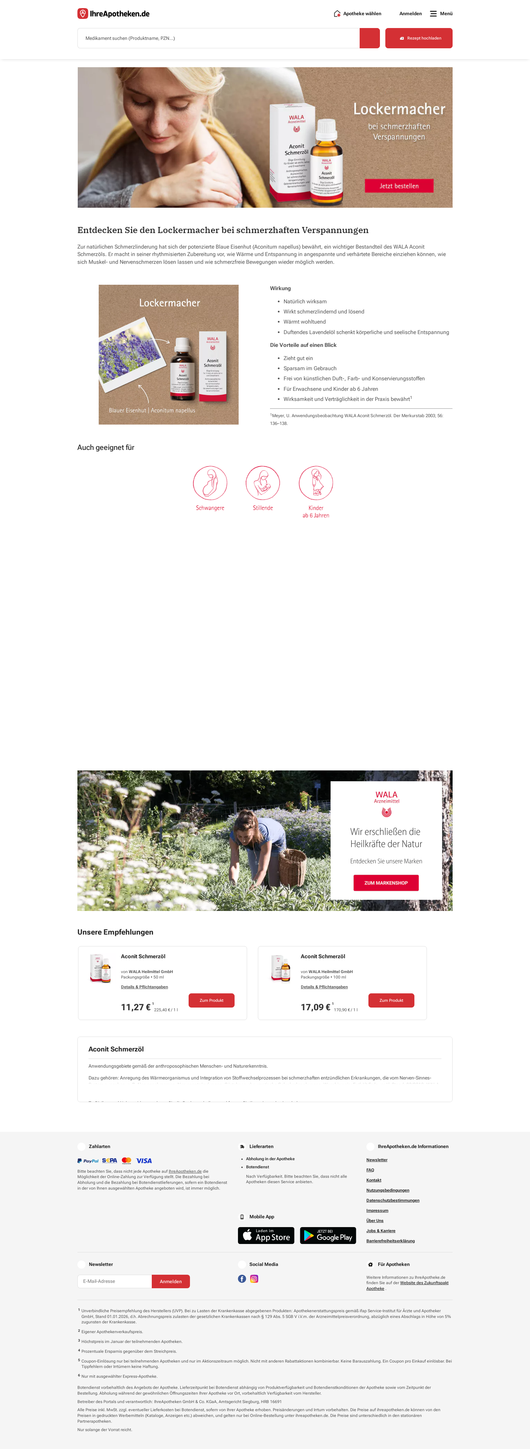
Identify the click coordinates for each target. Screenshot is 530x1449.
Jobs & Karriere (380, 1230)
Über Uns (375, 1220)
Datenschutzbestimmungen (392, 1200)
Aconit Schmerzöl (143, 956)
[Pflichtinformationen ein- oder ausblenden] (266, 1092)
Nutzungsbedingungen (387, 1190)
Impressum (377, 1210)
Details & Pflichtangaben (144, 987)
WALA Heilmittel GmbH (151, 971)
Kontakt (373, 1180)
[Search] (370, 38)
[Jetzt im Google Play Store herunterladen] (328, 1235)
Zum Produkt (211, 1000)
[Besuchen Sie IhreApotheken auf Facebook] (242, 1278)
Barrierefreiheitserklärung (390, 1241)
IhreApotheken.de (185, 1171)
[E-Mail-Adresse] (114, 1281)
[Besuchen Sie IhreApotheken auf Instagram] (254, 1278)
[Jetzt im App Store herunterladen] (266, 1235)
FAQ (370, 1170)
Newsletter (376, 1160)
